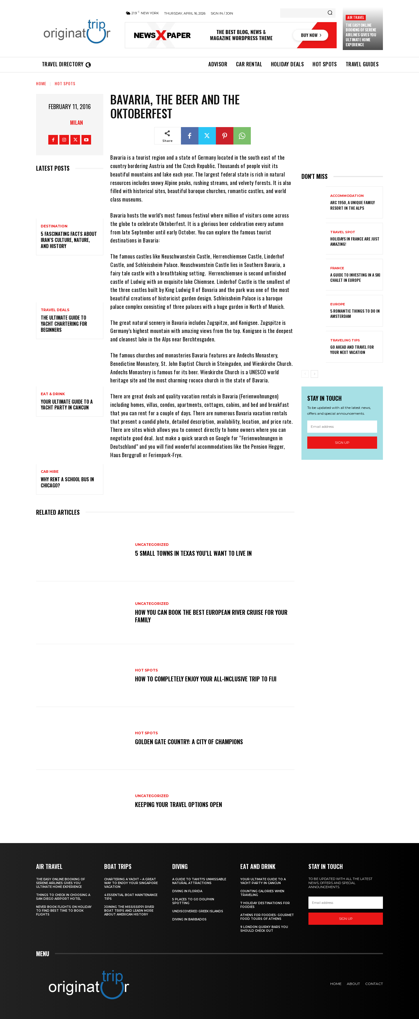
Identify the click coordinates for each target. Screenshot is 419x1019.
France (337, 268)
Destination (54, 226)
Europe (337, 304)
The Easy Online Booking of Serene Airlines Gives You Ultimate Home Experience (361, 35)
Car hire (49, 471)
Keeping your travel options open (178, 804)
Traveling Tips (345, 340)
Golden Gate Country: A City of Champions (189, 741)
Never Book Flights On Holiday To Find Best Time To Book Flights (64, 910)
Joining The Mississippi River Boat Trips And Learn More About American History (129, 910)
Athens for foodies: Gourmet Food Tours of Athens (267, 917)
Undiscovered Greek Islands (197, 911)
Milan (76, 122)
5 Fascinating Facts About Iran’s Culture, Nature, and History (69, 240)
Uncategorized (152, 544)
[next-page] (314, 374)
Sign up (342, 442)
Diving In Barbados (189, 919)
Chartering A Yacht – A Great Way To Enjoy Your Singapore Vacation (131, 883)
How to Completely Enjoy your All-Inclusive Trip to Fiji (205, 678)
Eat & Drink (53, 394)
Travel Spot (342, 232)
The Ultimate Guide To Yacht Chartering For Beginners (64, 323)
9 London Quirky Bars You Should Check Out (264, 929)
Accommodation (347, 195)
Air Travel (355, 17)
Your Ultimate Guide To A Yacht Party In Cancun (67, 404)
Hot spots (65, 83)
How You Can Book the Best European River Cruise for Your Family (211, 616)
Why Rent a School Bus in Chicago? (67, 482)
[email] (342, 427)
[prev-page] (305, 374)
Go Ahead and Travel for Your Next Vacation (352, 349)
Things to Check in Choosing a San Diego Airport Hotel (63, 897)
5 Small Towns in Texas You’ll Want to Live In (193, 553)
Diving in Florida (187, 891)
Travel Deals (55, 310)
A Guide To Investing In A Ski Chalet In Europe (355, 277)
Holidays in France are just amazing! (354, 241)
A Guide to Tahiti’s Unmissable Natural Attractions (199, 881)
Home (41, 83)
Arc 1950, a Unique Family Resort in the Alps (352, 205)
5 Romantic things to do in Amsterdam (355, 313)
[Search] (329, 13)
